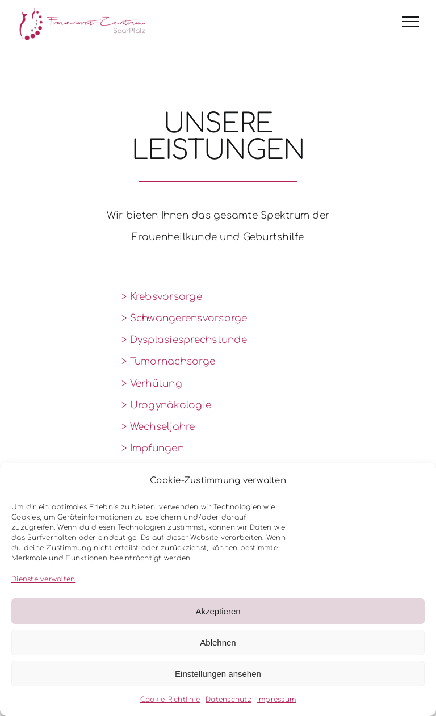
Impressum (276, 700)
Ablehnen (218, 642)
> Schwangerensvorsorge (184, 318)
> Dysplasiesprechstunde (184, 339)
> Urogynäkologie (166, 405)
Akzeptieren (217, 611)
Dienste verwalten (43, 579)
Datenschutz (228, 700)
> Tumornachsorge (168, 361)
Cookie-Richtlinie (170, 700)
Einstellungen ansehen (218, 674)
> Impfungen (152, 448)
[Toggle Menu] (410, 21)
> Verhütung (151, 383)
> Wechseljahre (158, 426)
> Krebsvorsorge (161, 296)
